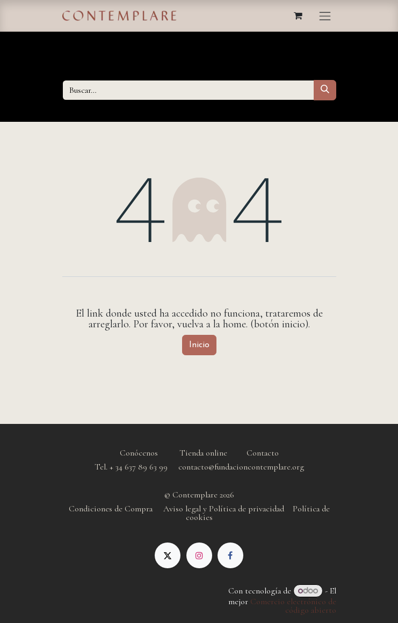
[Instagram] (199, 555)
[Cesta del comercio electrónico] (298, 15)
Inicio (199, 345)
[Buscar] (325, 90)
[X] (167, 555)
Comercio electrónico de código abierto (293, 605)
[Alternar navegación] (325, 15)
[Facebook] (230, 555)
